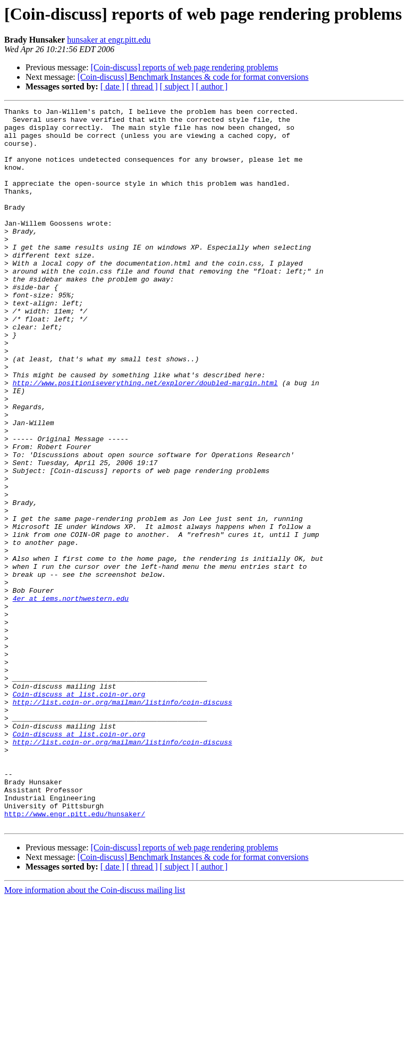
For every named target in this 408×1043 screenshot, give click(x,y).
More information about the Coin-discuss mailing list (94, 1033)
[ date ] (112, 86)
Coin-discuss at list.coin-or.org (79, 812)
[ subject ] (177, 86)
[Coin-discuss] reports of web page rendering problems (184, 67)
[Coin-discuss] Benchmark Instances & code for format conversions (193, 76)
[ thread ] (142, 86)
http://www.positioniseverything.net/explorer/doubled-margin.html (145, 438)
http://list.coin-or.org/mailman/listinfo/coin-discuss (122, 821)
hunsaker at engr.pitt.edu (108, 39)
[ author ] (212, 86)
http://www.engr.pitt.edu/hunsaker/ (74, 956)
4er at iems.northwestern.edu (71, 697)
